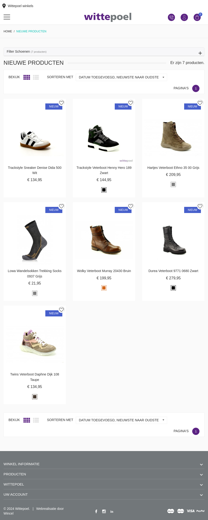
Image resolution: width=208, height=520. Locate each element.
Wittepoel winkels (17, 6)
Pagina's (181, 88)
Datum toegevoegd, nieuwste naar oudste (123, 77)
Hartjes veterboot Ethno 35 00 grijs (173, 168)
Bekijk (14, 77)
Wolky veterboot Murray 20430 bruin (104, 271)
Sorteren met (60, 77)
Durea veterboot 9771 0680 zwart (173, 271)
